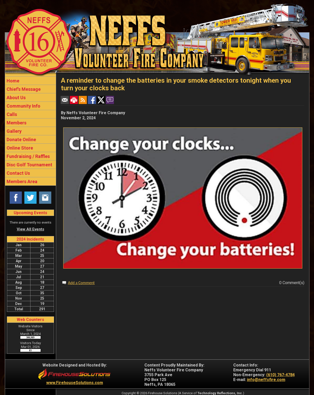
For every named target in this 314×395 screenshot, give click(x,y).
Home (12, 80)
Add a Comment (81, 282)
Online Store (19, 148)
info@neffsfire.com (266, 379)
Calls (11, 114)
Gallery (14, 131)
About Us (16, 97)
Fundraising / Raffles (28, 156)
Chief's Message (23, 89)
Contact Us (18, 173)
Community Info (23, 106)
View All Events (30, 229)
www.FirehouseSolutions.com (74, 382)
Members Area (21, 181)
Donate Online (21, 139)
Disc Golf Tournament (29, 164)
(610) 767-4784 (280, 374)
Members (16, 122)
